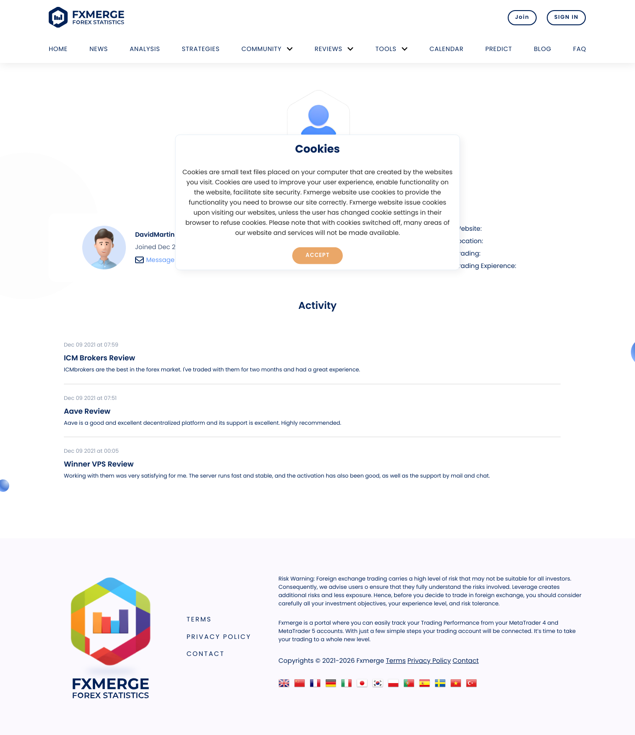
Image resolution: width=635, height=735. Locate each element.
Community (261, 49)
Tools (386, 49)
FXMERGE (88, 17)
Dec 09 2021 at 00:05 (91, 451)
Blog (542, 49)
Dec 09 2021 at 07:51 (90, 398)
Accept (317, 255)
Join (521, 17)
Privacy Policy (219, 636)
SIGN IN (566, 17)
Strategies (201, 49)
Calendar (447, 49)
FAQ (579, 49)
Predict (498, 49)
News (99, 49)
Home (58, 49)
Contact (206, 653)
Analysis (145, 49)
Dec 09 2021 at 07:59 (91, 345)
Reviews (328, 49)
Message (155, 260)
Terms (199, 619)
